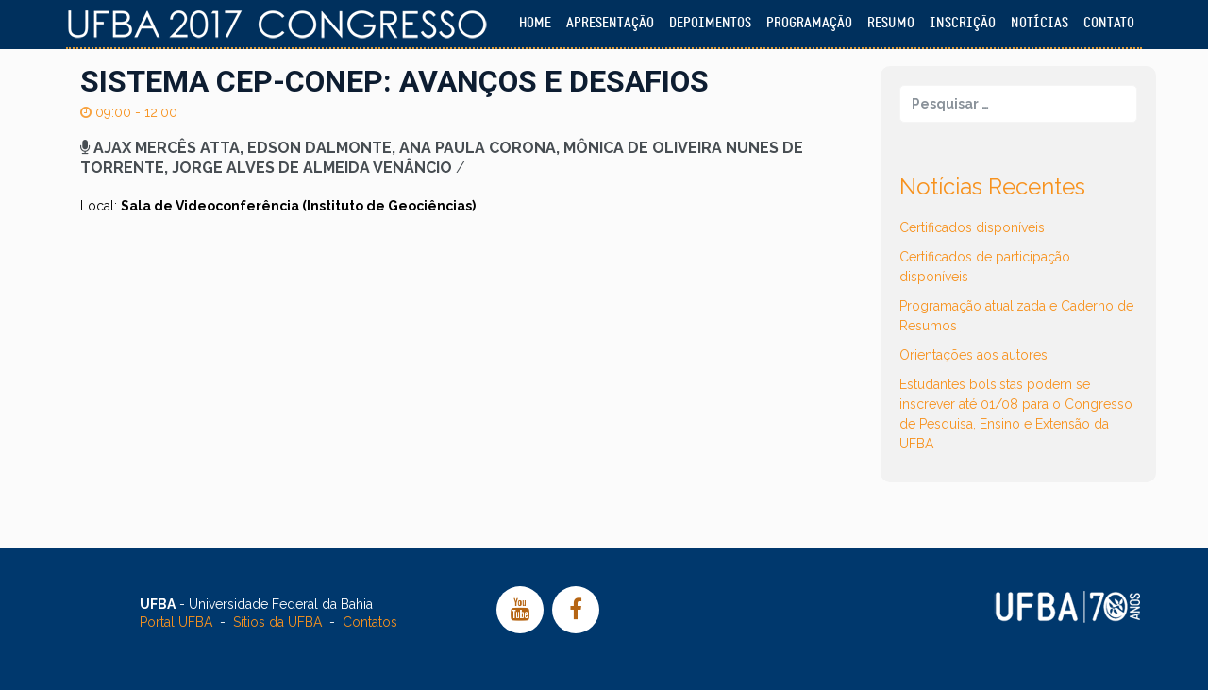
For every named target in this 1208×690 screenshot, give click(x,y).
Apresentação (610, 23)
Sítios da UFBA (277, 622)
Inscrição (963, 23)
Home (535, 23)
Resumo (890, 23)
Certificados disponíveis (972, 227)
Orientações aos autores (973, 354)
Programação (809, 23)
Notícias (1039, 23)
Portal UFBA (176, 622)
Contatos (370, 622)
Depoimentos (710, 23)
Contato (1108, 23)
